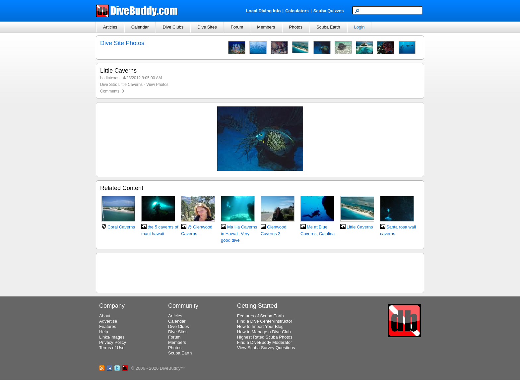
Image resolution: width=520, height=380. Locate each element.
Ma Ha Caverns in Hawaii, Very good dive (239, 233)
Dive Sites (207, 27)
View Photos (157, 84)
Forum (237, 27)
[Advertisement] (260, 272)
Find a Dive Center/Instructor (264, 321)
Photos (295, 27)
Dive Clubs (172, 27)
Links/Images (112, 337)
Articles (110, 27)
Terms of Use (112, 347)
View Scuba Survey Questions (266, 347)
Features (107, 326)
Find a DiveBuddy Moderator (264, 342)
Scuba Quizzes (328, 10)
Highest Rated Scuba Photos (264, 337)
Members (266, 27)
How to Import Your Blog (260, 326)
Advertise (108, 321)
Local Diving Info (263, 10)
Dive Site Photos (122, 43)
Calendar (140, 27)
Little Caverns (130, 84)
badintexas (109, 78)
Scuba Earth (328, 27)
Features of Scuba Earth (260, 315)
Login (359, 27)
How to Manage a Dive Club (264, 331)
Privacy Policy (112, 342)
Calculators (297, 10)
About (104, 315)
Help (103, 331)
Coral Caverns (121, 226)
